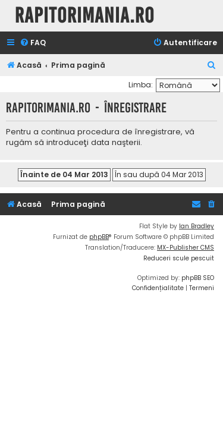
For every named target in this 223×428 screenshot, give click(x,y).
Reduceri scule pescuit (178, 258)
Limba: (140, 85)
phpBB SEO (197, 277)
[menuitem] (33, 43)
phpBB (99, 236)
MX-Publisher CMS (185, 247)
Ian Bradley (196, 226)
